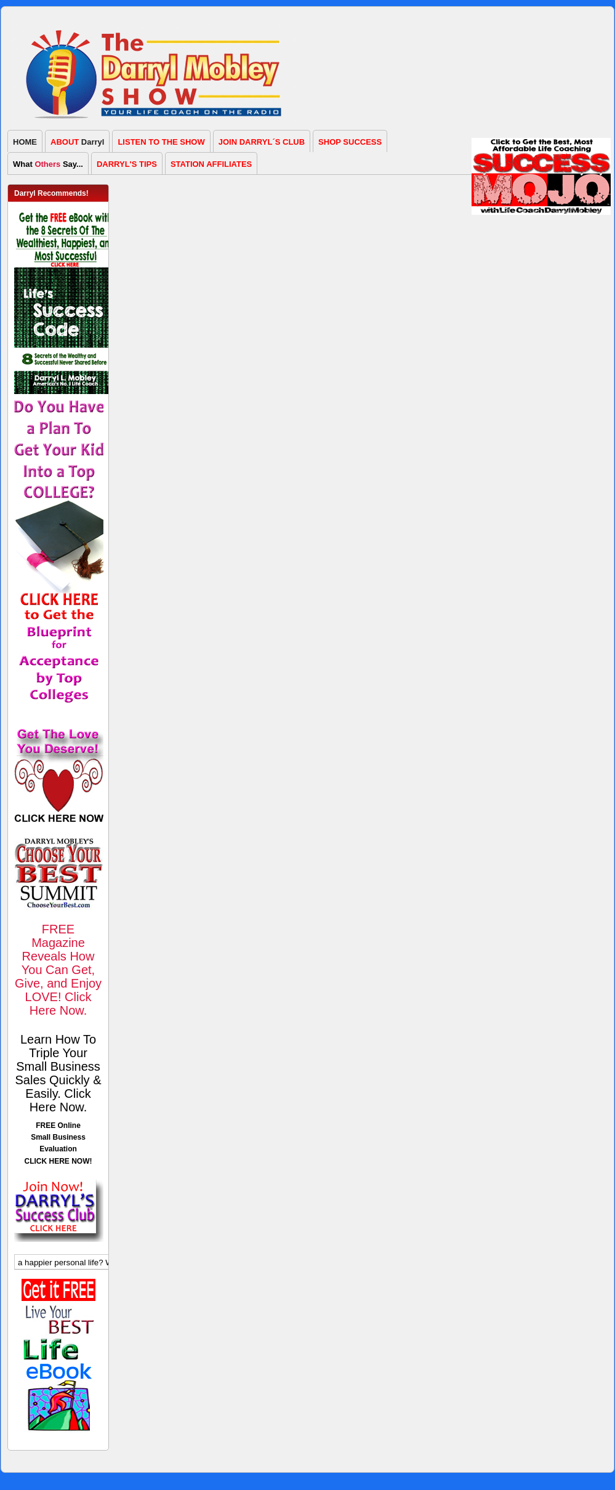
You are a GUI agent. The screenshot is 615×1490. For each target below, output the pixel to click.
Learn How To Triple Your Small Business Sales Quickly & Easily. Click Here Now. (58, 1073)
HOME (25, 142)
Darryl (77, 142)
